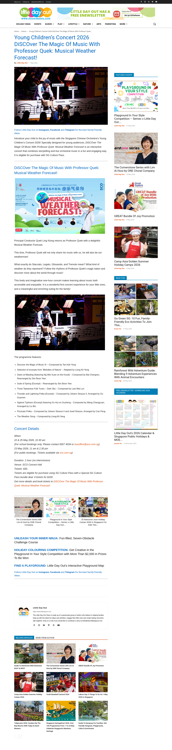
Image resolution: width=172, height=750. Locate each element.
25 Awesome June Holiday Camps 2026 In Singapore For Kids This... (93, 522)
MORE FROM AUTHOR (45, 638)
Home (16, 31)
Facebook (55, 130)
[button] (154, 24)
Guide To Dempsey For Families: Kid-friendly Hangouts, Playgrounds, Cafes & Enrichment (92, 725)
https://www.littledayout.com (42, 611)
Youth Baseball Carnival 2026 (57, 694)
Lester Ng (117, 381)
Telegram (70, 130)
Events (23, 31)
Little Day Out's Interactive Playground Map (75, 565)
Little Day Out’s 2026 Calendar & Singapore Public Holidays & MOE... (134, 436)
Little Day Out (22, 63)
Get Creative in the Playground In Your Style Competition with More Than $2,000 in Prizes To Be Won (60, 554)
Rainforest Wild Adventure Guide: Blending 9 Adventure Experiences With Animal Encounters (135, 374)
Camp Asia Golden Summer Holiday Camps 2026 (131, 263)
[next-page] (20, 736)
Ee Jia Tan (117, 329)
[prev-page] (16, 736)
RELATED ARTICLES (24, 638)
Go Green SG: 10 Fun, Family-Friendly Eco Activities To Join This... (133, 322)
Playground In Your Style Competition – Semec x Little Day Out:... (61, 522)
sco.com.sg (66, 452)
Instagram (44, 130)
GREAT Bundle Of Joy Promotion (91, 666)
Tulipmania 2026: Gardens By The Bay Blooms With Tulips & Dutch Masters (27, 725)
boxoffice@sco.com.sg (86, 444)
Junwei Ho (118, 443)
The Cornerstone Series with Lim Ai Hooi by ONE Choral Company (29, 522)
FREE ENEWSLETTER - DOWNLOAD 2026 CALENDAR (133, 391)
